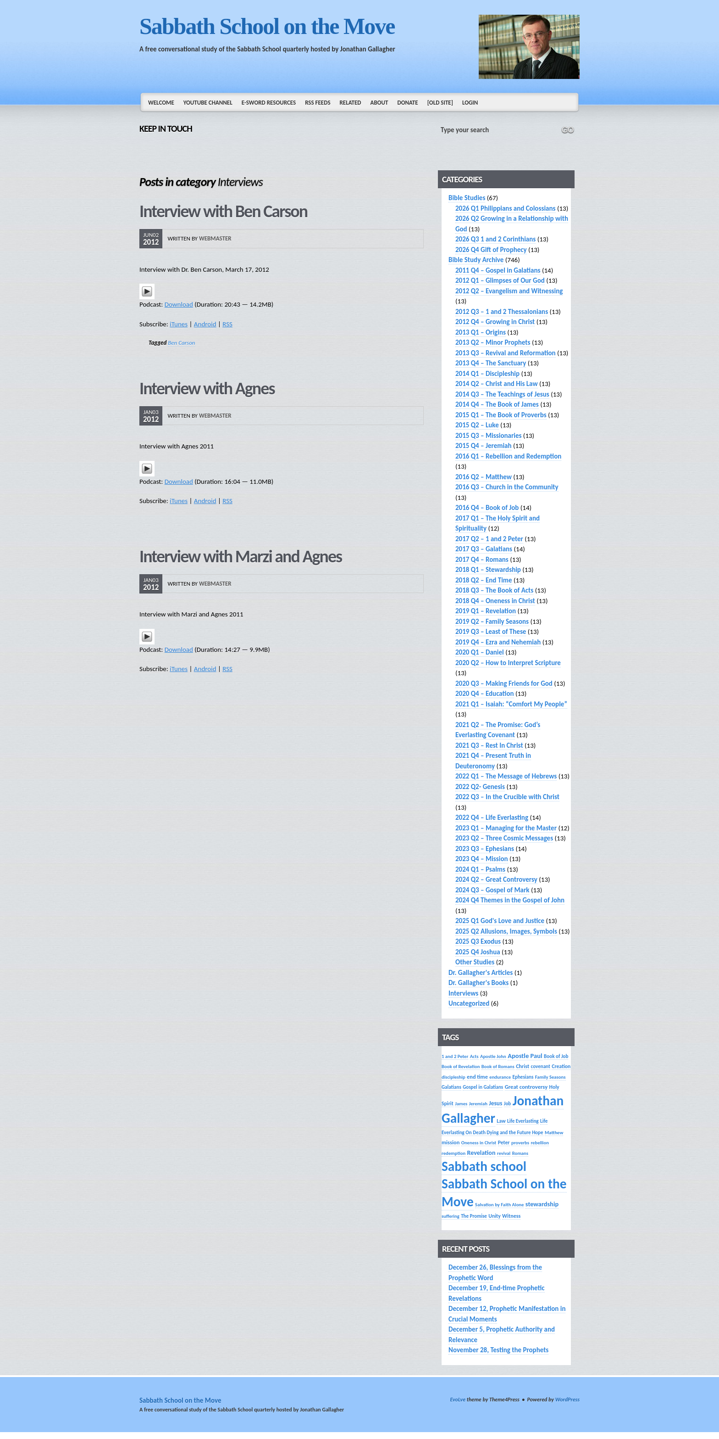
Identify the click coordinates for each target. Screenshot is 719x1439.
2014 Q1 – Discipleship (487, 374)
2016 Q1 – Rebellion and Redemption (508, 456)
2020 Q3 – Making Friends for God (504, 683)
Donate (407, 102)
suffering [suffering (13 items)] (450, 1216)
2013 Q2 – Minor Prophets (493, 342)
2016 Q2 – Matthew (483, 477)
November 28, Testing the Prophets (498, 1350)
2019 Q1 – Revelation (485, 611)
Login (470, 102)
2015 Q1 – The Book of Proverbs (501, 415)
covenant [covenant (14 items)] (540, 1066)
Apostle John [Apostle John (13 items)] (493, 1056)
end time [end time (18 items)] (477, 1076)
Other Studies (474, 962)
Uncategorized (468, 1003)
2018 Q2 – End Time (483, 580)
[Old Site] (440, 102)
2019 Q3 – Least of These (490, 631)
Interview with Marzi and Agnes (240, 556)
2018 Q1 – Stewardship (488, 570)
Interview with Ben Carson (223, 211)
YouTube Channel (207, 102)
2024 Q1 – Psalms (480, 869)
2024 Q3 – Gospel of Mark (492, 890)
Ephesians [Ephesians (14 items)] (523, 1077)
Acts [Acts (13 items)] (474, 1056)
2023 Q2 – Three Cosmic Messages (504, 838)
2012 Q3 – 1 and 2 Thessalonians (501, 312)
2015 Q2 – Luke (477, 425)
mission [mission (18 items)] (450, 1142)
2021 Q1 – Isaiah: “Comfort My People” (511, 704)
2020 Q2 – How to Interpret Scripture (508, 663)
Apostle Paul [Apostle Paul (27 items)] (525, 1056)
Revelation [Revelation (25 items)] (481, 1153)
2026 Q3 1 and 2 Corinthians (495, 239)
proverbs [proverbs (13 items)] (520, 1143)
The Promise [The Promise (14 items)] (474, 1216)
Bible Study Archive (475, 260)
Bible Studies (466, 198)
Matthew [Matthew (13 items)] (554, 1133)
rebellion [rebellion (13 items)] (539, 1143)
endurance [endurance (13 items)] (500, 1077)
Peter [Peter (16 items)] (504, 1142)
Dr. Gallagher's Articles (480, 973)
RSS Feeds (317, 102)
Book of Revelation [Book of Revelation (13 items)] (461, 1066)
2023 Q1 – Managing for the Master (506, 828)
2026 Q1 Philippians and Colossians (505, 208)
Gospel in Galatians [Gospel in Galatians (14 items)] (483, 1087)
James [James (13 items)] (461, 1104)
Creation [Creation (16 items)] (561, 1066)
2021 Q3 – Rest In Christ (489, 745)
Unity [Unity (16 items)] (494, 1216)
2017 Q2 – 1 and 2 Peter (489, 539)
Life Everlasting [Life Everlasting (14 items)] (523, 1121)
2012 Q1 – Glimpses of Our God (500, 280)
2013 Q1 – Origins (480, 332)
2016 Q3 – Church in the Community (507, 487)
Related (350, 102)
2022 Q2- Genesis (480, 787)
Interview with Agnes (207, 388)
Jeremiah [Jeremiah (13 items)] (478, 1104)
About (379, 102)
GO (568, 129)
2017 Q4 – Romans (482, 559)
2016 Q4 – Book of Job (487, 508)
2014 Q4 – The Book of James (497, 404)
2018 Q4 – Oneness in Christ (495, 601)
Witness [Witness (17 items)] (511, 1215)
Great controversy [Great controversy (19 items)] (526, 1086)
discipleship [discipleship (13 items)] (453, 1077)
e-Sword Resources (269, 102)
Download (179, 304)
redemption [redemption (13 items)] (453, 1153)
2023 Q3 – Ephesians (484, 849)
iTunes (179, 324)
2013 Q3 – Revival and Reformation (505, 353)
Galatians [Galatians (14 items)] (451, 1087)
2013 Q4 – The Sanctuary (490, 363)
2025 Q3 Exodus (478, 941)
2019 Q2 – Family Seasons (492, 621)
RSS (227, 324)
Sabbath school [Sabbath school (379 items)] (484, 1166)
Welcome (161, 102)
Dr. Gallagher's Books (478, 983)
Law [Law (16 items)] (501, 1121)
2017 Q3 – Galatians (483, 549)
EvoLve (457, 1399)
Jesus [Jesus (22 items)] (495, 1103)
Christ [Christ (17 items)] (522, 1066)
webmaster (215, 238)
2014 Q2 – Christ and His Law (496, 384)
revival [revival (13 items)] (503, 1153)
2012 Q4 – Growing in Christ (495, 322)
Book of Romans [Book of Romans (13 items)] (497, 1066)
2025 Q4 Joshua (477, 952)
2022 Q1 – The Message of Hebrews (506, 776)
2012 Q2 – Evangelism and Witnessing (509, 291)
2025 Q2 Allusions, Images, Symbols (506, 931)
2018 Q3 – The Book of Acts (494, 590)
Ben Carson (181, 342)
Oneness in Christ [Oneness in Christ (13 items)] (479, 1143)
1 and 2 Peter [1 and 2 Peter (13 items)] (455, 1056)
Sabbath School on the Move (266, 26)
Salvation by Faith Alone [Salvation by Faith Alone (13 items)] (499, 1205)
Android (205, 324)
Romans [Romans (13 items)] (520, 1153)
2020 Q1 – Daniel (479, 652)
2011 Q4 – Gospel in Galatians (498, 270)
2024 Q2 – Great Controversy (496, 879)
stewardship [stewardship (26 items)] (542, 1204)
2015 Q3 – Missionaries (488, 435)
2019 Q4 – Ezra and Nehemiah (498, 642)
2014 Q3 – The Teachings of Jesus (502, 394)
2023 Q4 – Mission (481, 859)
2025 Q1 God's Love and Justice (499, 921)
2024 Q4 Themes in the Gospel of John (509, 900)
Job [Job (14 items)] (507, 1103)
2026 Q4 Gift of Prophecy (491, 250)
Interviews (463, 993)
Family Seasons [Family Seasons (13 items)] (550, 1077)
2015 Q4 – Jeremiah (483, 446)
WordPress (567, 1399)
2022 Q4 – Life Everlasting (491, 817)
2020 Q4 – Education (484, 693)
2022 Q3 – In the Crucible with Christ (507, 797)
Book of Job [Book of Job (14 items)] (556, 1056)
